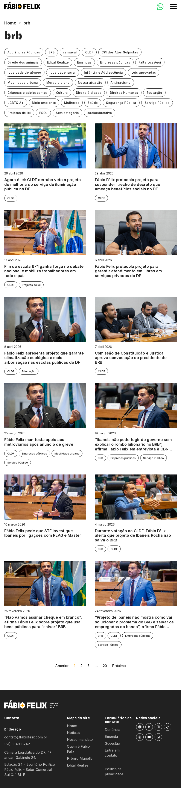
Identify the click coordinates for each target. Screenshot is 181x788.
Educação (155, 92)
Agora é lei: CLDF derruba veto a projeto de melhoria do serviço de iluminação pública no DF (42, 184)
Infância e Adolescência (104, 72)
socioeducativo (100, 113)
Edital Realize (58, 62)
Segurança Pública (122, 103)
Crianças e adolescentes (28, 92)
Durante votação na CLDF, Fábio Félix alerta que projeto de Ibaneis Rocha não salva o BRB (133, 535)
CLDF (90, 52)
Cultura (62, 92)
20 (105, 666)
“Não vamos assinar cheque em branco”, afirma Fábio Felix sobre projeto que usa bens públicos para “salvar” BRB (43, 622)
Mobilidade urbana (23, 82)
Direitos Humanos (125, 92)
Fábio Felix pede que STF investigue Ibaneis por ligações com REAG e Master (42, 533)
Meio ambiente (44, 103)
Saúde (94, 103)
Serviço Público (158, 103)
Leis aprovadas (144, 72)
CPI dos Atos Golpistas (121, 52)
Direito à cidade (89, 92)
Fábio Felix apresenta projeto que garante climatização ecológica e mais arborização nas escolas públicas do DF (44, 358)
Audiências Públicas (24, 52)
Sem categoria (68, 113)
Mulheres (72, 103)
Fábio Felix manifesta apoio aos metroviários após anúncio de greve (38, 442)
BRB (52, 52)
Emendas (85, 62)
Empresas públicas (116, 62)
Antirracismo (122, 82)
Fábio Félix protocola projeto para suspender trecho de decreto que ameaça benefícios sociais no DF (127, 184)
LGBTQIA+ (16, 103)
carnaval (71, 52)
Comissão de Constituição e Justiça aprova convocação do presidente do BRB (131, 358)
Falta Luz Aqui (151, 62)
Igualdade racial (63, 72)
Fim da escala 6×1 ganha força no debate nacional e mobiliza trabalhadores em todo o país (44, 271)
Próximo (119, 666)
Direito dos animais (23, 62)
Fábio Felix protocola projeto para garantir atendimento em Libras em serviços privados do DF (128, 271)
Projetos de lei (19, 113)
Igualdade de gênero (24, 72)
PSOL (44, 113)
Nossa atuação (91, 82)
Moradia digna (58, 82)
